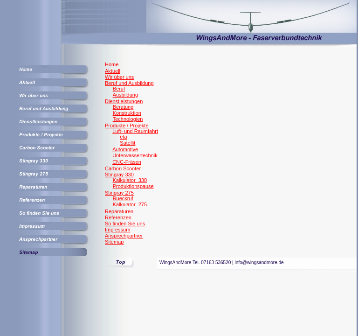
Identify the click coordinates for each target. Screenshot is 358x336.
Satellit (127, 143)
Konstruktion (127, 113)
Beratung (123, 107)
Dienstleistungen (124, 101)
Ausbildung (125, 95)
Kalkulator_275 (130, 204)
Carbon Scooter (123, 168)
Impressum (117, 229)
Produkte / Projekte (127, 125)
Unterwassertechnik (135, 155)
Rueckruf (123, 198)
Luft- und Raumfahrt (135, 131)
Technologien (128, 119)
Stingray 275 (119, 193)
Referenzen (118, 217)
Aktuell (112, 71)
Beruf (119, 88)
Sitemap (114, 242)
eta (123, 137)
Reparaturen (119, 211)
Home (111, 64)
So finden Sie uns (125, 223)
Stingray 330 (119, 174)
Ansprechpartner (124, 235)
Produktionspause (133, 186)
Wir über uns (119, 77)
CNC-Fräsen (126, 162)
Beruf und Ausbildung (129, 83)
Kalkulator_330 (130, 180)
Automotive (125, 149)
